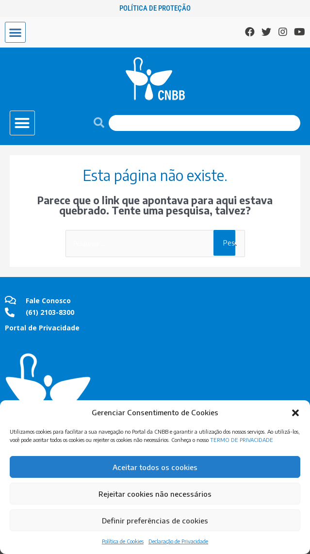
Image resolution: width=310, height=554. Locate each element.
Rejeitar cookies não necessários (155, 493)
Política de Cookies (123, 541)
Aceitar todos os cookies (155, 467)
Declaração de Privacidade (178, 541)
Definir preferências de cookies (155, 520)
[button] (295, 413)
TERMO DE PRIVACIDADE (241, 440)
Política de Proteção (155, 8)
